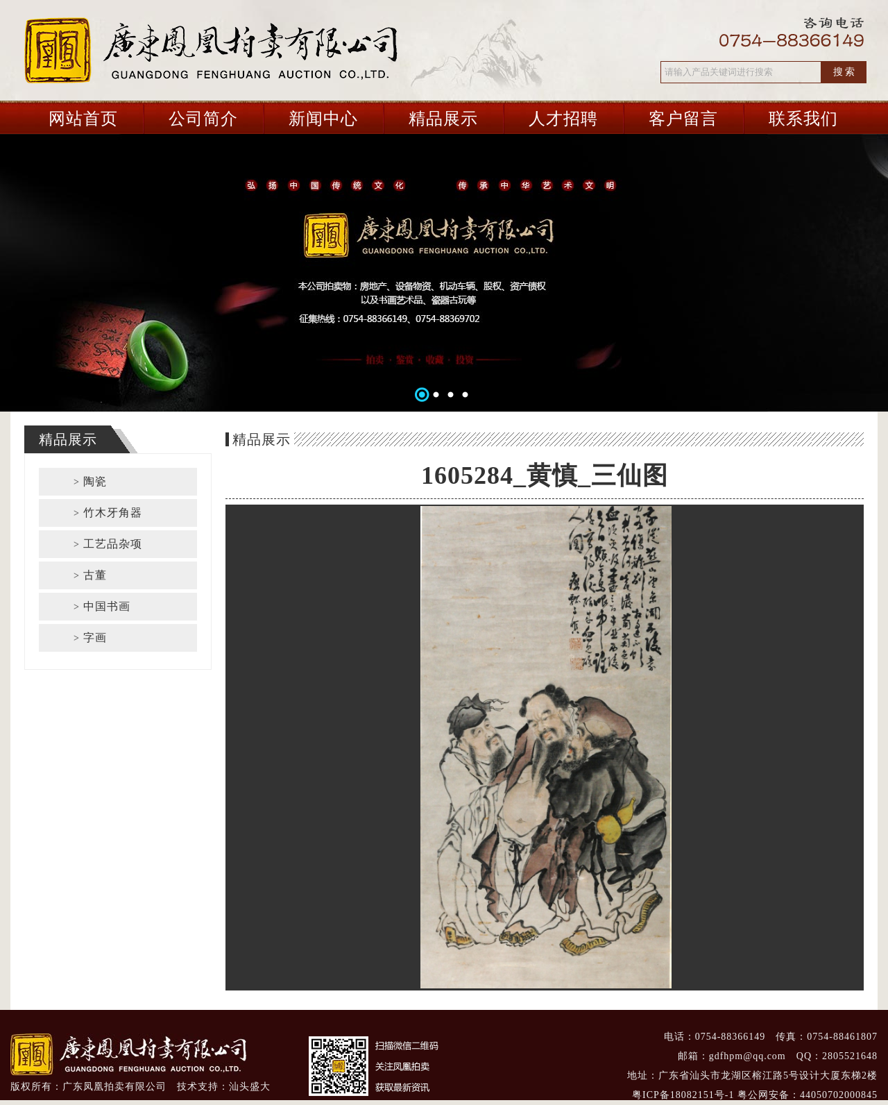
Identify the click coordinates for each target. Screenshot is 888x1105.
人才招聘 (563, 119)
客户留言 (683, 119)
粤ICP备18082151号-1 (683, 1095)
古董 (90, 575)
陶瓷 (90, 481)
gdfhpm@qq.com (747, 1056)
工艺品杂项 (108, 544)
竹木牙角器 (108, 512)
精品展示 (443, 119)
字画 (90, 637)
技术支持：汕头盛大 (224, 1086)
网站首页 (83, 119)
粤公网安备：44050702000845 (807, 1095)
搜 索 (844, 71)
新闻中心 (323, 119)
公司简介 (203, 119)
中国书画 (102, 606)
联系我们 (803, 119)
